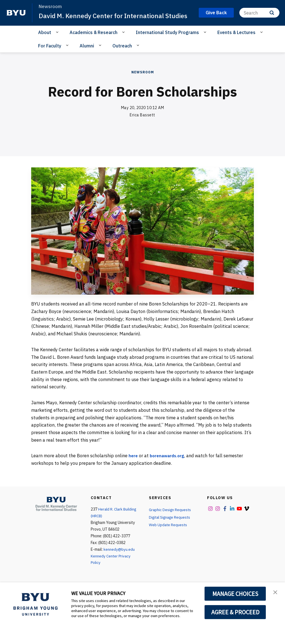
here (134, 465)
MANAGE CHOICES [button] (235, 594)
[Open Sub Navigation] (58, 41)
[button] (275, 592)
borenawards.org (169, 465)
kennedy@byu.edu (119, 558)
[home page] (16, 17)
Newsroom (142, 82)
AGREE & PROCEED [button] (235, 612)
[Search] (259, 17)
